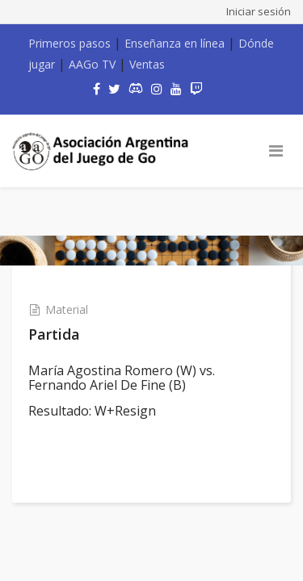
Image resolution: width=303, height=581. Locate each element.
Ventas (147, 64)
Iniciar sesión (258, 11)
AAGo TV (92, 64)
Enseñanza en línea (174, 43)
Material (66, 309)
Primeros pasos (69, 43)
